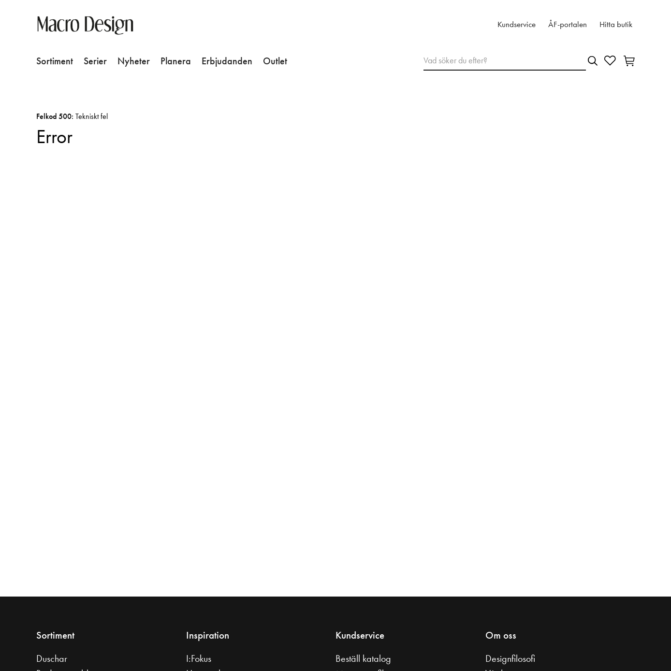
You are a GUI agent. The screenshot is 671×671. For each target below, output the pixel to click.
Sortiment (54, 61)
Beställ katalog (363, 658)
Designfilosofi (510, 658)
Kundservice (516, 24)
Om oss (500, 635)
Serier (95, 61)
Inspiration (207, 635)
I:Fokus (198, 658)
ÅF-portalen (567, 24)
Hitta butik (615, 24)
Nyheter (133, 61)
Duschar (51, 658)
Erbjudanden (227, 61)
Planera (175, 61)
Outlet (275, 61)
